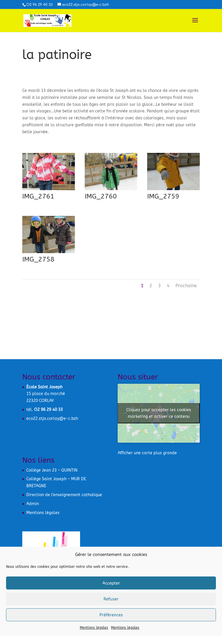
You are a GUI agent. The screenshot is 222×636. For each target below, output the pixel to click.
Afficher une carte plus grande (147, 452)
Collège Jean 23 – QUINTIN (51, 470)
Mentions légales (94, 628)
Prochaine (186, 285)
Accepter (111, 583)
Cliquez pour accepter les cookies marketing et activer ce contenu (158, 413)
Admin (32, 503)
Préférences (111, 615)
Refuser (111, 599)
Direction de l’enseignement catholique (64, 494)
